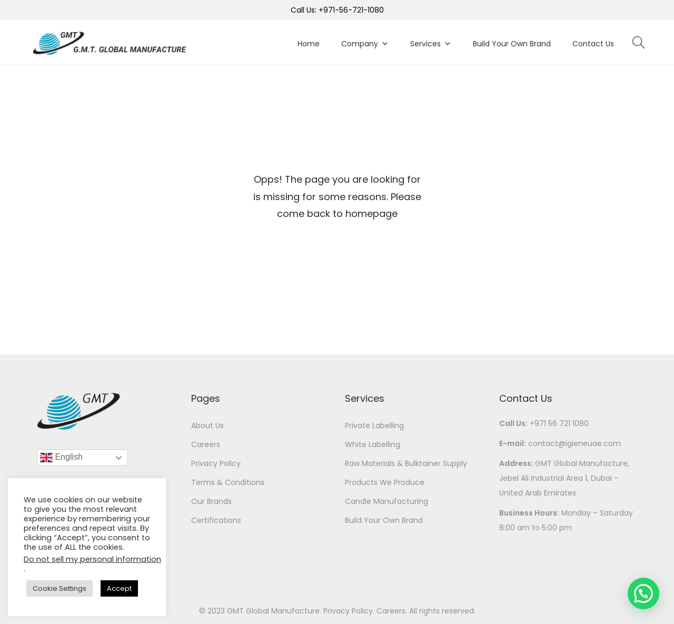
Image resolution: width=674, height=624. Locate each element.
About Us (207, 425)
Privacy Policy (216, 463)
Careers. (392, 611)
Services (430, 43)
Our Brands (211, 501)
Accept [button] (119, 588)
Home (309, 43)
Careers (205, 444)
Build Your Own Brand (512, 43)
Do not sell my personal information (92, 559)
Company (365, 43)
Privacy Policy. (349, 611)
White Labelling (372, 444)
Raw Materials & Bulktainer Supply (406, 463)
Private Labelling (374, 425)
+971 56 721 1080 (559, 423)
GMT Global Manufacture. (275, 611)
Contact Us (593, 43)
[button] (643, 593)
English (61, 457)
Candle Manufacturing (386, 501)
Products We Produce (384, 482)
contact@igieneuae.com (574, 443)
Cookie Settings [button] (59, 588)
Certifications (216, 520)
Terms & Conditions (227, 482)
